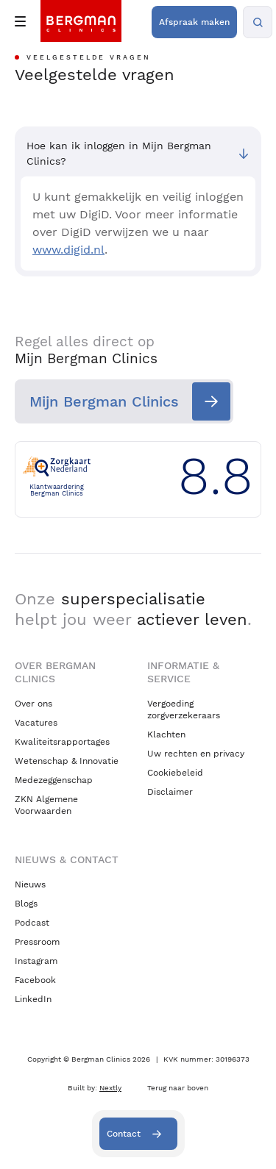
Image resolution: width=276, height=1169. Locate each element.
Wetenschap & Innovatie (66, 761)
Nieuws (30, 884)
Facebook (35, 980)
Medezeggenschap (54, 780)
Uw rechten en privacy (195, 753)
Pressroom (37, 942)
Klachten (166, 734)
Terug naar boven (177, 1088)
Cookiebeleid (175, 773)
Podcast (32, 923)
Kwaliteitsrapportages (62, 742)
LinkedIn (33, 999)
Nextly (110, 1088)
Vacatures (36, 723)
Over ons (33, 703)
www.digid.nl (68, 250)
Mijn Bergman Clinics (104, 401)
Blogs (26, 903)
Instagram (36, 961)
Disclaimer (170, 792)
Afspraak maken (194, 22)
